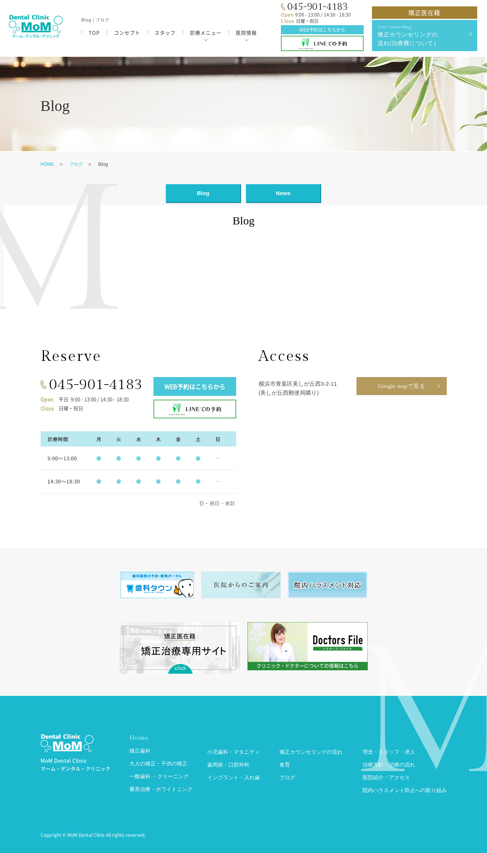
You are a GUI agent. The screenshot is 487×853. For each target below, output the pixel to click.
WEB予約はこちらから (322, 29)
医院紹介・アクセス (386, 777)
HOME (47, 164)
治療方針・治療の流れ (389, 765)
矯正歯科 (139, 751)
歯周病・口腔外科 (228, 765)
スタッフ (165, 32)
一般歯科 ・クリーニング (159, 776)
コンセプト (127, 32)
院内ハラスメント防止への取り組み (405, 790)
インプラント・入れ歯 (233, 777)
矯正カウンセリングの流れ (311, 752)
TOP (94, 32)
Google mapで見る (401, 386)
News (283, 193)
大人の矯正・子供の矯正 (158, 764)
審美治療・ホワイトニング (161, 789)
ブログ (76, 164)
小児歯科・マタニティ (233, 752)
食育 (284, 765)
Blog (203, 193)
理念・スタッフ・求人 (389, 752)
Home (139, 738)
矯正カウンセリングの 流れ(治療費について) (424, 35)
